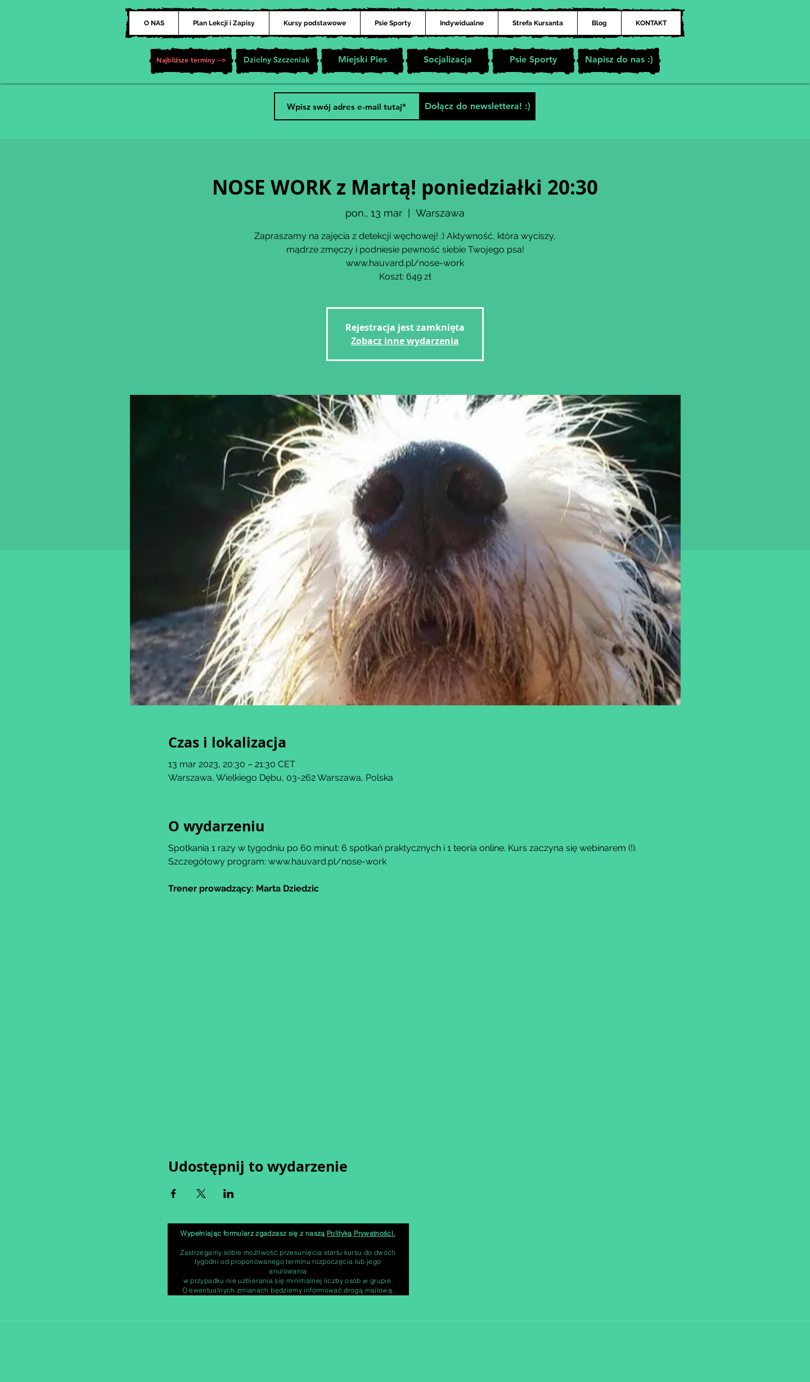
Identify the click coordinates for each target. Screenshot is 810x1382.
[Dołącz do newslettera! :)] (477, 106)
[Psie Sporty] (533, 61)
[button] (191, 60)
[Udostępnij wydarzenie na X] (201, 1193)
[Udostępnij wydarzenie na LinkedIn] (228, 1193)
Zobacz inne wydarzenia (405, 341)
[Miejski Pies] (362, 61)
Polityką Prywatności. (361, 1233)
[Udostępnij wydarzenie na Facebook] (173, 1193)
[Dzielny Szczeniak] (276, 61)
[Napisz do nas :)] (618, 61)
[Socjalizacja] (447, 61)
